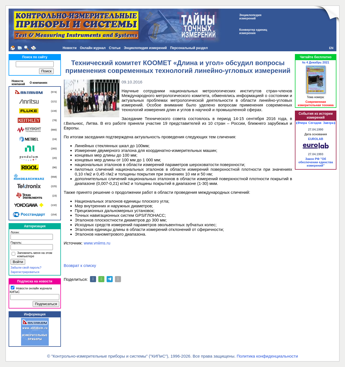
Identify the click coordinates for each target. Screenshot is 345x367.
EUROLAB (315, 139)
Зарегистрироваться (25, 272)
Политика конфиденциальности (267, 356)
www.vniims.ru (97, 243)
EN (331, 48)
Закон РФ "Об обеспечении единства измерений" (315, 162)
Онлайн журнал (93, 48)
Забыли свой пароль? (26, 267)
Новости (69, 48)
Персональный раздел (189, 48)
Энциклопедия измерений (145, 48)
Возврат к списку (80, 265)
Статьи (114, 48)
